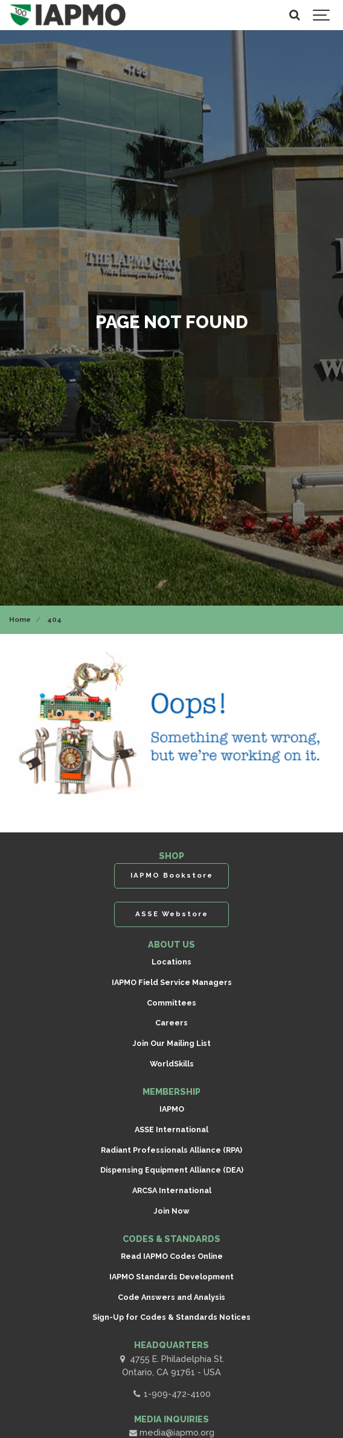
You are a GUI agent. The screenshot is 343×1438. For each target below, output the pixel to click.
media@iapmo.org (171, 1432)
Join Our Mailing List (171, 1043)
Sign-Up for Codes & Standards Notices (171, 1317)
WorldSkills (172, 1063)
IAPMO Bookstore (171, 875)
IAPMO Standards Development (171, 1276)
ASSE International (171, 1129)
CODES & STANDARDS (171, 1239)
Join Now (171, 1210)
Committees (171, 1002)
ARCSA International (171, 1190)
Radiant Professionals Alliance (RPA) (171, 1150)
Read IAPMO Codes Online (172, 1256)
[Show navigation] (322, 15)
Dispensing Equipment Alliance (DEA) (171, 1169)
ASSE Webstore (171, 914)
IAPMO (171, 1108)
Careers (171, 1022)
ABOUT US (171, 944)
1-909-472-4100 (171, 1394)
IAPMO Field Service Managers (172, 982)
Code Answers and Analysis (171, 1297)
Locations (171, 961)
